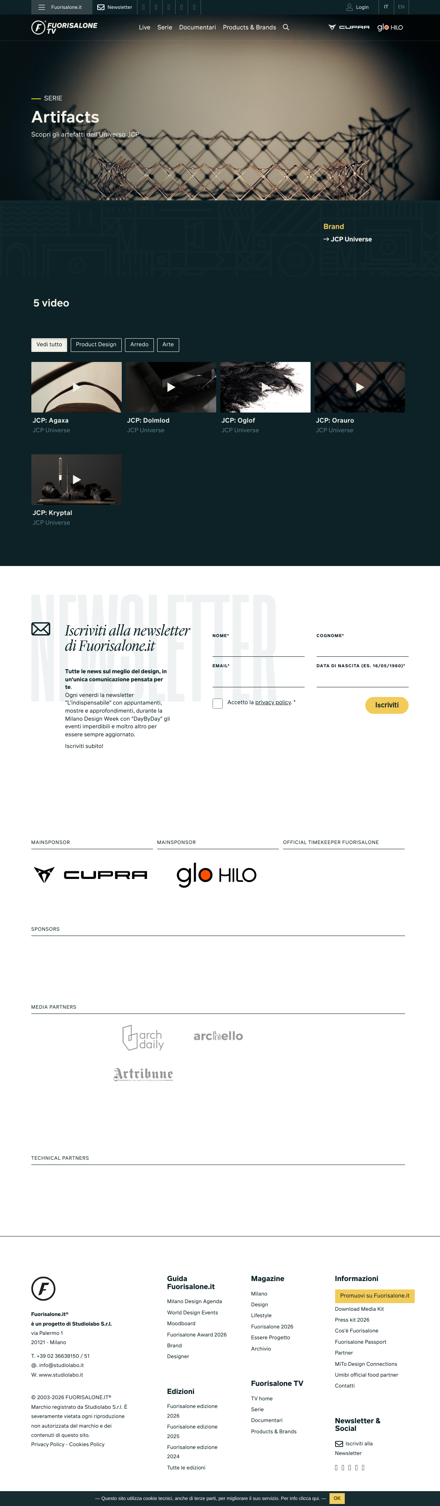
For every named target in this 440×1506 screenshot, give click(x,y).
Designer (178, 1356)
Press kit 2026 (352, 1320)
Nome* (221, 636)
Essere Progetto (270, 1337)
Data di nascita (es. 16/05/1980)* (361, 666)
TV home (262, 1399)
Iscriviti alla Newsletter (354, 1448)
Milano (259, 1294)
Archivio (261, 1349)
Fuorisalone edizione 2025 (192, 1431)
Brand (174, 1346)
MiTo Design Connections (366, 1364)
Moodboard (181, 1323)
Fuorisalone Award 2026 (197, 1335)
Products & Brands (249, 28)
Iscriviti (387, 705)
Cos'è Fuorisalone (357, 1331)
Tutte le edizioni (186, 1468)
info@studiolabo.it (61, 1365)
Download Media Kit (359, 1309)
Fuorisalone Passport (361, 1342)
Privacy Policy (48, 1444)
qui (315, 1498)
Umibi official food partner (367, 1375)
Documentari (197, 28)
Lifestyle (261, 1315)
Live (145, 28)
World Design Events (192, 1313)
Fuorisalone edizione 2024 (192, 1452)
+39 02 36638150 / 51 (63, 1356)
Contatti (345, 1386)
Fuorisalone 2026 (272, 1327)
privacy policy (273, 703)
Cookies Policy (86, 1444)
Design (259, 1305)
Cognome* (330, 636)
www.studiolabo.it (61, 1375)
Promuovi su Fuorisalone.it (374, 1296)
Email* (221, 666)
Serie (164, 28)
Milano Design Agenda (194, 1301)
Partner (344, 1353)
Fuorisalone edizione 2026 (192, 1411)
